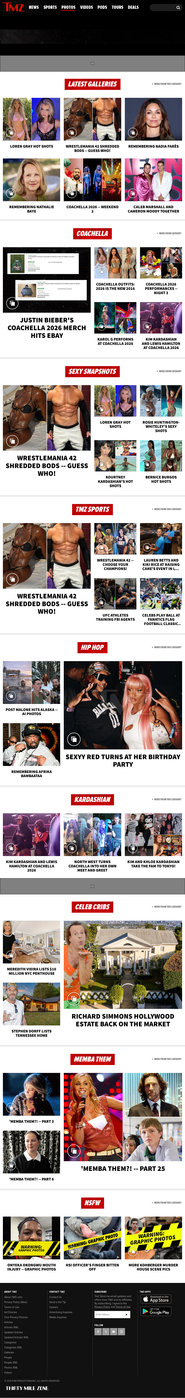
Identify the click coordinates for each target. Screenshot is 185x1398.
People (8, 1357)
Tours (143, 37)
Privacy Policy (102, 1306)
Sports (37, 37)
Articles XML (11, 1327)
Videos (94, 37)
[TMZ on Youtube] (17, 6)
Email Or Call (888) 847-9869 (43, 22)
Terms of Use (11, 1307)
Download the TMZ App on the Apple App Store (156, 1299)
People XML (11, 1362)
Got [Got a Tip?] (13, 22)
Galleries (9, 1352)
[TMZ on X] (10, 6)
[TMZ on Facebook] (5, 6)
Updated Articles (13, 1332)
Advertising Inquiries (60, 1312)
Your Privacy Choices (16, 1317)
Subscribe (126, 1314)
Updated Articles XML (16, 1337)
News (11, 37)
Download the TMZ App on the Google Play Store (156, 1311)
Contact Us (55, 1297)
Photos (65, 37)
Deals (169, 37)
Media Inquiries (57, 1317)
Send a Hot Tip (57, 1302)
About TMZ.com (13, 1297)
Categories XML (13, 1347)
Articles (8, 1322)
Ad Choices (10, 1312)
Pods (119, 37)
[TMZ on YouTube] (113, 1331)
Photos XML (11, 1367)
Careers (53, 1307)
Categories (10, 1342)
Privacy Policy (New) (15, 1302)
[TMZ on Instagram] (24, 6)
